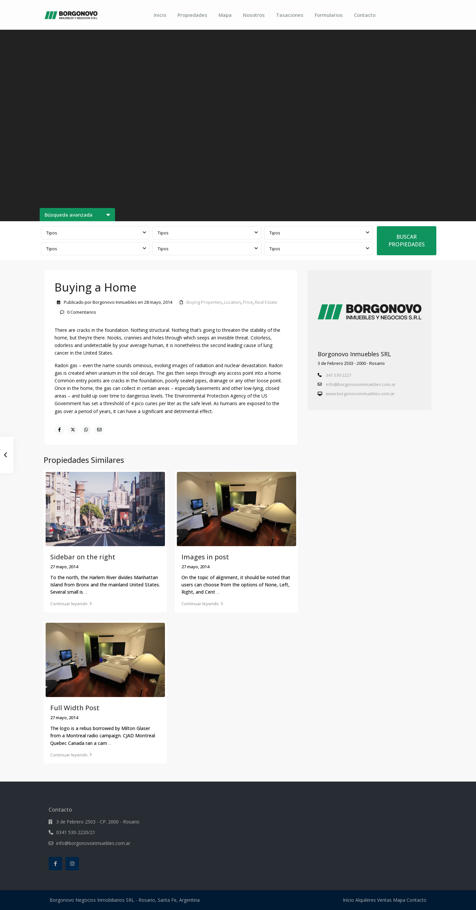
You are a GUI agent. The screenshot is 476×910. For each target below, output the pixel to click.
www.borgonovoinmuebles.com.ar (360, 394)
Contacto (365, 15)
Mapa (225, 15)
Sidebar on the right (82, 556)
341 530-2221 (338, 375)
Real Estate (266, 302)
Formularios (329, 15)
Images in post (205, 556)
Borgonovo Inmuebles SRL (354, 354)
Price (248, 302)
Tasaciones (289, 15)
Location (232, 302)
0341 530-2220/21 (75, 832)
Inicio (160, 15)
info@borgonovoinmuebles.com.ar (361, 384)
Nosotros (254, 15)
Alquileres (365, 900)
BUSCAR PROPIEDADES (406, 240)
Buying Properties (204, 302)
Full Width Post (74, 707)
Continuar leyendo (71, 604)
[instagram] (72, 863)
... (85, 592)
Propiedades (192, 15)
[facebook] (55, 863)
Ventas (384, 900)
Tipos (51, 233)
